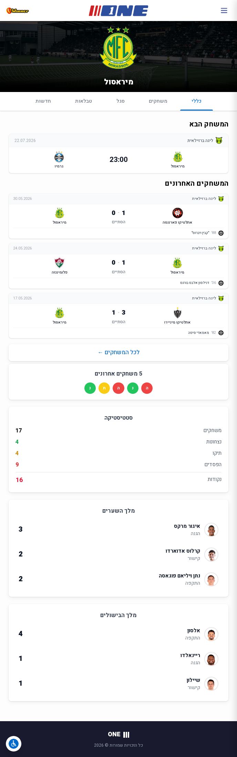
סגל (120, 101)
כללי (196, 104)
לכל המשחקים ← (118, 352)
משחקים (158, 101)
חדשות (43, 101)
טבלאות (83, 101)
